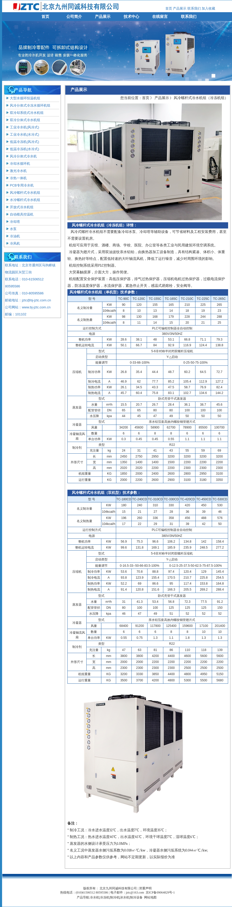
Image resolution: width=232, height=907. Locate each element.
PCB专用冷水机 (19, 185)
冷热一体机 (16, 178)
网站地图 (150, 897)
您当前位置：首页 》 (137, 98)
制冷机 (114, 897)
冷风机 (12, 243)
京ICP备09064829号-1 (160, 892)
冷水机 (94, 897)
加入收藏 (208, 8)
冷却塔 (12, 222)
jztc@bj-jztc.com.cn (36, 300)
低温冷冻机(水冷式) (22, 149)
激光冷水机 (16, 171)
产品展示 (179, 8)
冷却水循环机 (17, 163)
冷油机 (12, 236)
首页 (168, 8)
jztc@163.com (135, 892)
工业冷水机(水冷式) (22, 134)
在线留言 (160, 17)
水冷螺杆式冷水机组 (22, 200)
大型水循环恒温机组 (22, 98)
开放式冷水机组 (19, 207)
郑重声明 (145, 888)
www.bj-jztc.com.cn (36, 307)
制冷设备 (136, 897)
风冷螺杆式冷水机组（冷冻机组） (201, 98)
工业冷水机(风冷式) (22, 127)
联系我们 (194, 8)
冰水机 (124, 897)
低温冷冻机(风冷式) (22, 142)
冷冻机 (104, 897)
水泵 (11, 229)
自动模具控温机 (19, 214)
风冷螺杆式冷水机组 (22, 193)
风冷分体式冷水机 (21, 156)
